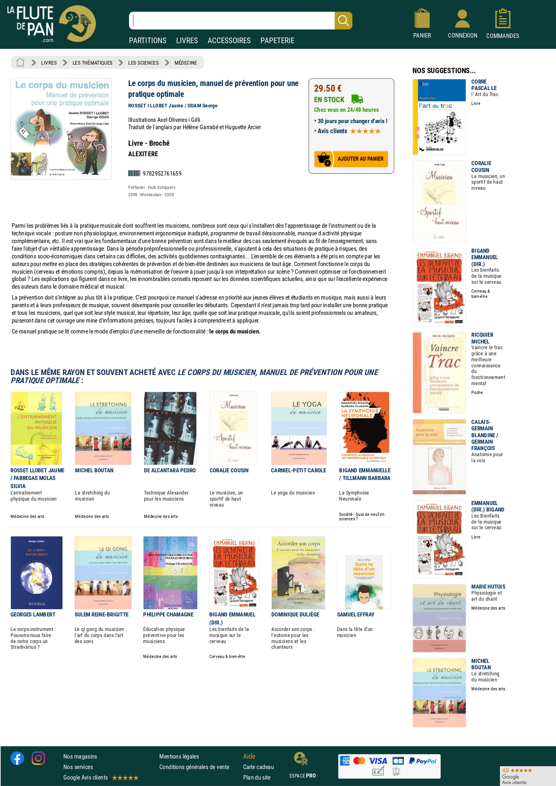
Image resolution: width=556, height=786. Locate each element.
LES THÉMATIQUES (92, 62)
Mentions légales (179, 756)
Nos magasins (80, 756)
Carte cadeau (258, 766)
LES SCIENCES (143, 62)
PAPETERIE (277, 40)
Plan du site (257, 777)
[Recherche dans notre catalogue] (240, 20)
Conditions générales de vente (199, 766)
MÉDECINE (186, 62)
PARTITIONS (148, 40)
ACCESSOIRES (229, 40)
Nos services (78, 766)
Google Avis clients (100, 777)
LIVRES (187, 40)
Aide (249, 756)
